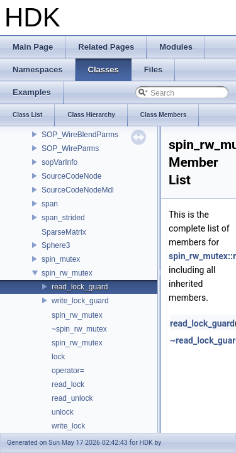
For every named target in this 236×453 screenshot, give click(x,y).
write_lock (68, 426)
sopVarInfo (59, 162)
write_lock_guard (80, 300)
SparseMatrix (64, 232)
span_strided (63, 217)
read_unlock (72, 398)
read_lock (68, 384)
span (50, 203)
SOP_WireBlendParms (80, 134)
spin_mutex (61, 259)
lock (58, 356)
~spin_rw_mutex (79, 329)
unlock (63, 412)
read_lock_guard (80, 286)
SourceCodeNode (71, 176)
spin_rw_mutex (67, 273)
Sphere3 (56, 245)
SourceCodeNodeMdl (78, 190)
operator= (68, 370)
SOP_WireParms (70, 148)
